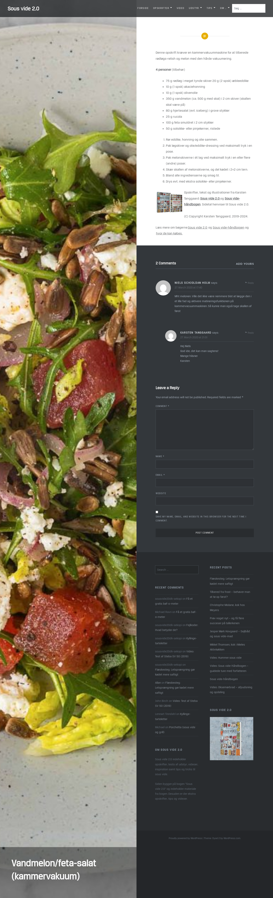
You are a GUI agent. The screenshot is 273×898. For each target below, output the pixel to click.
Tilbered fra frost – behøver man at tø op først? (230, 594)
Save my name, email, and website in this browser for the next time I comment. (201, 518)
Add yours (245, 263)
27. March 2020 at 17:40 (188, 287)
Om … (223, 8)
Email (160, 475)
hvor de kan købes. (169, 233)
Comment (162, 406)
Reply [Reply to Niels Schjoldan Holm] (251, 282)
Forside (143, 8)
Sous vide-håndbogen (228, 227)
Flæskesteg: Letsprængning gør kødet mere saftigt (229, 581)
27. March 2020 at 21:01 (193, 337)
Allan (158, 682)
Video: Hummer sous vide (226, 657)
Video (180, 8)
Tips (210, 8)
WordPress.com (232, 838)
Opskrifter (161, 8)
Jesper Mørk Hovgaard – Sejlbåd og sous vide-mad (230, 634)
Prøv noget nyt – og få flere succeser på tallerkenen (227, 621)
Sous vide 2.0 (23, 8)
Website (161, 493)
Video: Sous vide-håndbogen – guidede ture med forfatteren (229, 668)
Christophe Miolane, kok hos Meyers (227, 607)
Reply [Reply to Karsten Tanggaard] (251, 332)
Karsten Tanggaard (195, 332)
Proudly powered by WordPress (185, 838)
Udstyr (194, 8)
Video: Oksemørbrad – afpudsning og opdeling (231, 690)
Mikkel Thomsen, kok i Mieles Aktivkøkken (227, 647)
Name (160, 456)
